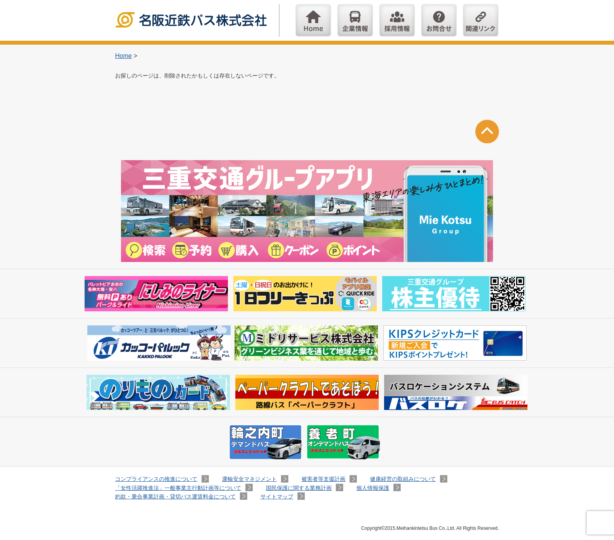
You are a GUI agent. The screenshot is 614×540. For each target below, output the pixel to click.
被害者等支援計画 (323, 479)
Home (313, 20)
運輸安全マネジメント (249, 479)
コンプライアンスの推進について (156, 479)
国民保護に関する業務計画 (299, 488)
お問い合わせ (439, 20)
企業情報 (355, 20)
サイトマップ (276, 496)
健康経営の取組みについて (403, 479)
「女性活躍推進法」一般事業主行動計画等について (178, 488)
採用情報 (397, 20)
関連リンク (481, 20)
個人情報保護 (372, 488)
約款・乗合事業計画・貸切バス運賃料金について (175, 496)
